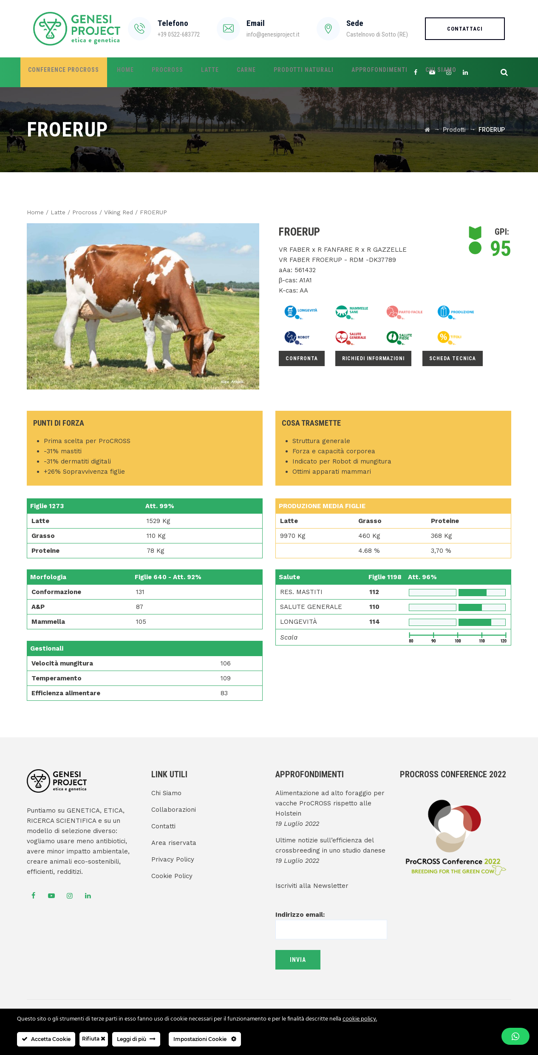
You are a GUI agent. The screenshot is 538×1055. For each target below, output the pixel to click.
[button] (515, 1036)
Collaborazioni (173, 809)
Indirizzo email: (331, 922)
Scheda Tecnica (452, 358)
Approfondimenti (344, 72)
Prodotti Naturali (273, 72)
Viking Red (118, 212)
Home (117, 72)
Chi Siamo (399, 72)
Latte (191, 72)
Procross (84, 212)
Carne (221, 72)
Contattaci (465, 29)
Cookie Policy (172, 876)
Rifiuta (93, 1038)
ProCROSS (154, 72)
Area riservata (173, 843)
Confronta (302, 358)
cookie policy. (360, 1019)
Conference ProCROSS (60, 72)
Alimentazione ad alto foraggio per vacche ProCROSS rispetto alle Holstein (330, 803)
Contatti (163, 826)
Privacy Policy (172, 859)
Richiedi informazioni (373, 358)
